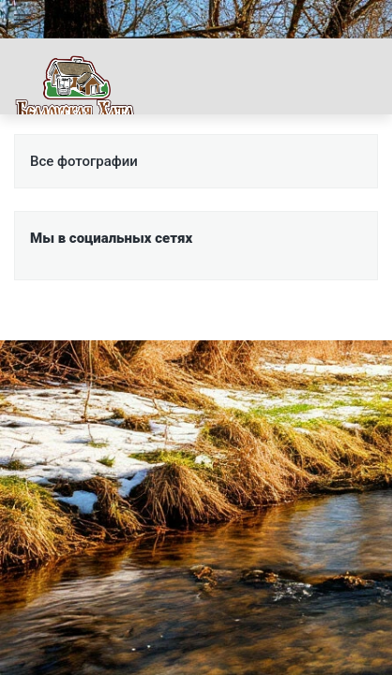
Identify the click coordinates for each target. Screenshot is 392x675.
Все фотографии (84, 161)
